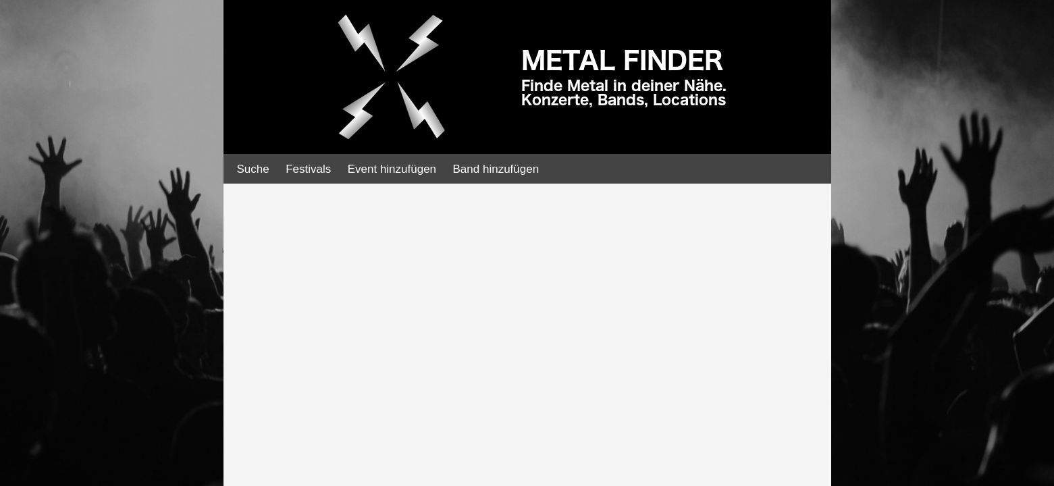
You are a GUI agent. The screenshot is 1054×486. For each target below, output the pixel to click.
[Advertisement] (101, 216)
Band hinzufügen (496, 169)
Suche (253, 169)
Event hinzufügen (392, 169)
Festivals (308, 169)
